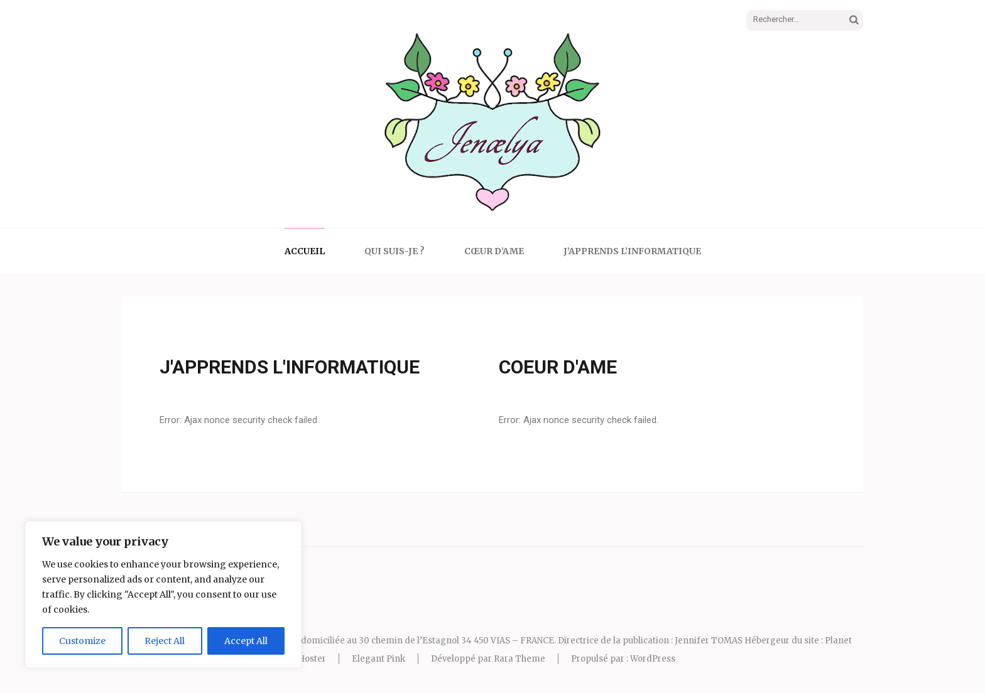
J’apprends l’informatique (632, 251)
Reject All (164, 641)
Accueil (305, 251)
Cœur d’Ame (494, 251)
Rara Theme (519, 658)
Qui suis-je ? (394, 251)
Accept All (246, 641)
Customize (82, 641)
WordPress (652, 658)
